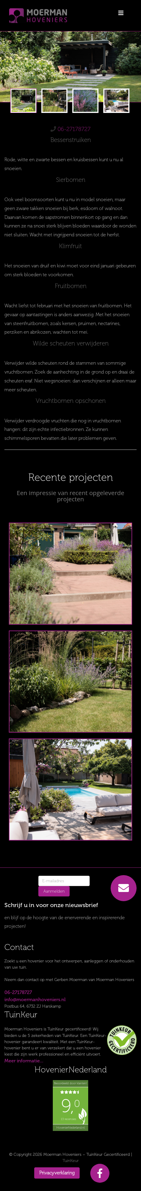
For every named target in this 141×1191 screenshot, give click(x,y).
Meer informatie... (23, 1061)
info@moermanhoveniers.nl (34, 999)
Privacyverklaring (57, 1173)
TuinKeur (71, 1160)
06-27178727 (74, 129)
